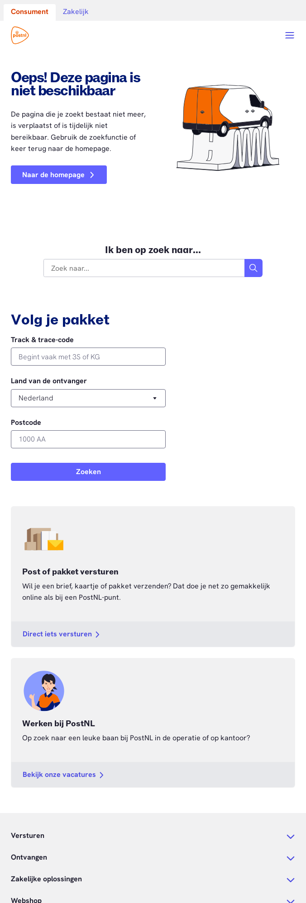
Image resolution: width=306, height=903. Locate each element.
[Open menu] (289, 35)
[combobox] (144, 268)
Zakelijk (76, 11)
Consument (29, 11)
